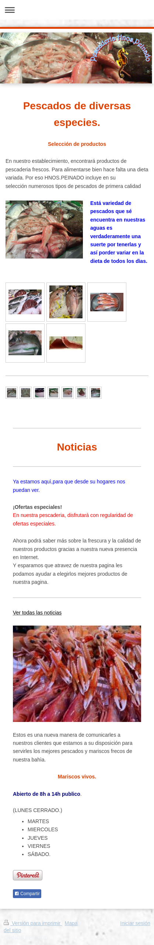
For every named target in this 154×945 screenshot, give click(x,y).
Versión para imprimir (33, 923)
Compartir (27, 893)
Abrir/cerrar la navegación (77, 10)
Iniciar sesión (135, 923)
